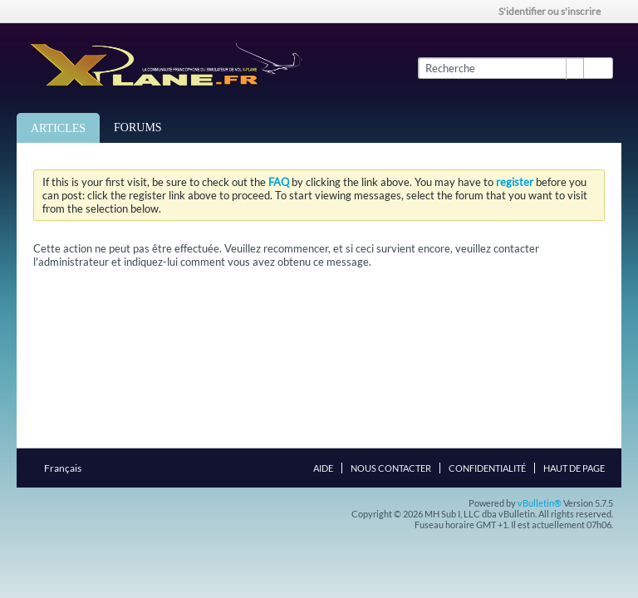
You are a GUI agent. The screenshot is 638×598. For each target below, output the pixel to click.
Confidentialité (487, 468)
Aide (323, 468)
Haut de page (574, 468)
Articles (58, 128)
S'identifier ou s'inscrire (554, 11)
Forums (138, 127)
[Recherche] (500, 68)
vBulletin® (540, 503)
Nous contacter (391, 468)
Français (67, 468)
